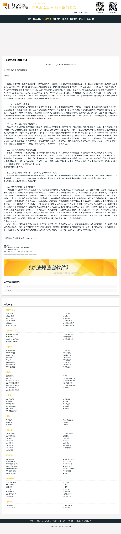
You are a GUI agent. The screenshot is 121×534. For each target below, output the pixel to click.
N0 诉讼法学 (10, 459)
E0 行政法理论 (10, 350)
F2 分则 (8, 378)
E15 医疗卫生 (10, 355)
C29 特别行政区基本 (12, 339)
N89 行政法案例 (11, 473)
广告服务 (54, 521)
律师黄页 (73, 19)
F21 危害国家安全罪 (69, 378)
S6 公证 (8, 489)
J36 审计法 (9, 441)
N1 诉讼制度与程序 (69, 459)
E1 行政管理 (66, 350)
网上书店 (56, 19)
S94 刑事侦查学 (11, 494)
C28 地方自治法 (68, 337)
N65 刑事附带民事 (12, 468)
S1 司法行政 (66, 482)
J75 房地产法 (67, 448)
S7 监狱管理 (66, 489)
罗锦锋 (48, 65)
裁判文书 (82, 19)
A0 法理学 (9, 313)
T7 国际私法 (66, 508)
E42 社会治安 (67, 360)
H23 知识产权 (10, 404)
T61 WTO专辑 (10, 508)
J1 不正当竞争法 (68, 434)
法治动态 (65, 19)
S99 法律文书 (67, 496)
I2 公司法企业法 (68, 420)
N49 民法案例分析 (12, 466)
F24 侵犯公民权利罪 (12, 383)
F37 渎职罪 (66, 388)
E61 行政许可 (67, 362)
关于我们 (38, 521)
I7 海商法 (66, 424)
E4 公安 (8, 360)
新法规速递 (37, 19)
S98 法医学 (9, 496)
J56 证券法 (66, 443)
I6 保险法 (9, 424)
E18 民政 (9, 357)
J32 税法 (9, 438)
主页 (31, 521)
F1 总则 (65, 376)
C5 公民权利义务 (68, 339)
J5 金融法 (66, 441)
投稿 (86, 12)
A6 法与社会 (67, 318)
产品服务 (70, 521)
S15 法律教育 (10, 484)
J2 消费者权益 (10, 436)
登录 (75, 12)
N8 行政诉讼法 (11, 471)
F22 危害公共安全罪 (12, 381)
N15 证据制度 (10, 461)
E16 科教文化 (67, 355)
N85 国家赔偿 (67, 471)
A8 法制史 (9, 323)
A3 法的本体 (67, 316)
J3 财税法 (66, 436)
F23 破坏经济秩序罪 (69, 381)
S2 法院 (65, 484)
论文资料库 (47, 19)
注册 (80, 12)
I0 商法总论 (10, 420)
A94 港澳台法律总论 (69, 323)
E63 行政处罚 (10, 364)
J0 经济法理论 (10, 434)
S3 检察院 (9, 487)
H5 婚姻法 (66, 406)
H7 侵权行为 (67, 408)
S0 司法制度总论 (11, 482)
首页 (29, 19)
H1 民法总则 (67, 399)
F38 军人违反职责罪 (12, 390)
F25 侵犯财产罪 (67, 383)
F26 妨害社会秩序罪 (12, 385)
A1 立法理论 (67, 313)
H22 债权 (65, 401)
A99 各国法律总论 (68, 325)
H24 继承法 (66, 404)
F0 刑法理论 (10, 376)
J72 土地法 (9, 448)
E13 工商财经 (67, 353)
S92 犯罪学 (66, 492)
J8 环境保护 (10, 450)
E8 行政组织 (66, 367)
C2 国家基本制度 (68, 334)
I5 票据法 (66, 422)
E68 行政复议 (10, 367)
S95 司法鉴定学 (67, 494)
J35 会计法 (66, 438)
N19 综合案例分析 (12, 464)
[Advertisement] (60, 38)
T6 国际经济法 (67, 505)
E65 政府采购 (67, 364)
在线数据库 (79, 521)
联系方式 (88, 521)
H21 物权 (9, 401)
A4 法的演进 (10, 318)
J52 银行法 (9, 443)
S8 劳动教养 (10, 492)
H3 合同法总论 (11, 406)
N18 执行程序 (67, 461)
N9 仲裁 (65, 473)
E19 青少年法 (67, 357)
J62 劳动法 (9, 445)
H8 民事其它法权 (11, 411)
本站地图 (46, 521)
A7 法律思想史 (67, 320)
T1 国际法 (9, 505)
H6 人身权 (9, 408)
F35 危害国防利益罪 (69, 385)
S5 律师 (65, 487)
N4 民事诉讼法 (67, 464)
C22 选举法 (9, 337)
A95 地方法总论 (11, 325)
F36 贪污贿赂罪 (11, 388)
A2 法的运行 (10, 316)
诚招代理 (62, 521)
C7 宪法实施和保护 (12, 341)
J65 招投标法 (67, 445)
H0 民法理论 (10, 399)
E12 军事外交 (10, 353)
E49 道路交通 (10, 362)
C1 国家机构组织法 (12, 334)
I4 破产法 (9, 422)
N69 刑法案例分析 (68, 468)
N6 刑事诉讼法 (67, 466)
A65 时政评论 (10, 320)
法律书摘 (90, 19)
